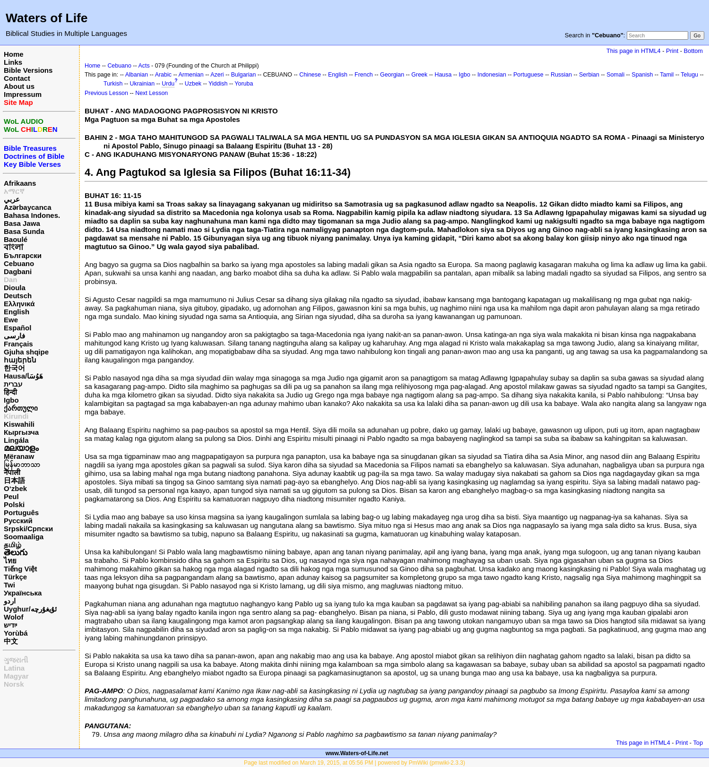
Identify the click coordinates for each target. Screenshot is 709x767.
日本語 (14, 480)
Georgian (392, 74)
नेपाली (12, 472)
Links (13, 62)
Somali (615, 74)
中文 (11, 641)
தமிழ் (12, 545)
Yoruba (243, 83)
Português (21, 512)
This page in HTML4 (633, 50)
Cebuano (19, 263)
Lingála (16, 440)
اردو (10, 601)
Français (18, 344)
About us (19, 86)
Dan (10, 280)
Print (672, 50)
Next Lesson (151, 93)
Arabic (163, 74)
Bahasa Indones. (32, 215)
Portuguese (528, 74)
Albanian (136, 74)
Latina (14, 668)
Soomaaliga (23, 537)
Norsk (14, 684)
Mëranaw (19, 456)
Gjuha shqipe (26, 352)
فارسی (14, 336)
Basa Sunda (24, 231)
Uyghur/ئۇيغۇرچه (30, 609)
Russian (561, 74)
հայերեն (20, 360)
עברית (13, 384)
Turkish (113, 83)
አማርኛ (14, 191)
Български (23, 255)
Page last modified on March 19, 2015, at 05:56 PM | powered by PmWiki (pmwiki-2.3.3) (354, 762)
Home (14, 54)
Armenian (190, 74)
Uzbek (193, 83)
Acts (143, 65)
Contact (17, 78)
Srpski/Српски (28, 529)
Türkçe (15, 577)
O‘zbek (15, 488)
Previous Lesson (106, 93)
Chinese (310, 74)
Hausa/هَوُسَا (23, 376)
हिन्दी (10, 392)
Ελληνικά (19, 304)
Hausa (442, 74)
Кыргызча (21, 432)
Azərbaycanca (28, 207)
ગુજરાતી (16, 660)
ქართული (21, 408)
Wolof (13, 617)
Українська (23, 593)
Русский (18, 521)
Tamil (667, 74)
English (16, 312)
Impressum (23, 94)
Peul (11, 496)
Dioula (15, 288)
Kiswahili (19, 424)
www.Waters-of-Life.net (357, 753)
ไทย (10, 561)
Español (17, 328)
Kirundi (16, 416)
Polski (14, 504)
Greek (419, 74)
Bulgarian (243, 74)
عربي (12, 199)
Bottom (693, 50)
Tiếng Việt (20, 569)
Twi (9, 585)
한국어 (14, 368)
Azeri (217, 74)
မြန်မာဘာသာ (22, 464)
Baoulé (15, 239)
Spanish (642, 74)
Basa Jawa (22, 223)
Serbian (589, 74)
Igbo (11, 400)
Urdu (168, 83)
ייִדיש (10, 625)
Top (698, 742)
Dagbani (18, 271)
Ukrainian (142, 83)
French (363, 74)
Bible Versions (28, 70)
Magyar (16, 676)
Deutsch (18, 296)
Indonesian (491, 74)
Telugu (689, 74)
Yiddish (217, 83)
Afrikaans (20, 183)
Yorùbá (16, 633)
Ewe (11, 320)
